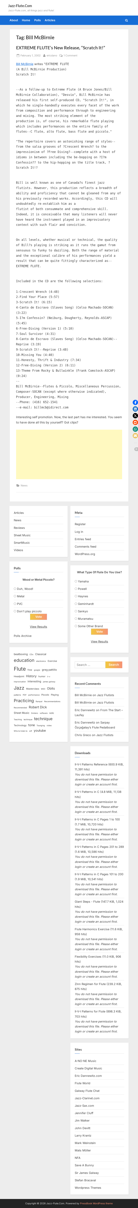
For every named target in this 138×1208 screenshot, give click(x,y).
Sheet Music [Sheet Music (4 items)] (21, 713)
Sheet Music (22, 535)
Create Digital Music (88, 1068)
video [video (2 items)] (49, 725)
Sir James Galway (87, 1173)
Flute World (82, 1083)
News (24, 485)
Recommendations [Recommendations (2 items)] (52, 702)
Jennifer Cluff (84, 1113)
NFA (77, 1158)
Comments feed (85, 546)
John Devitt (82, 1128)
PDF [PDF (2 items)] (25, 695)
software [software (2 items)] (44, 713)
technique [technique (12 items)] (43, 718)
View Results (38, 626)
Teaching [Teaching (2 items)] (18, 720)
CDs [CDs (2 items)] (31, 654)
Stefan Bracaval (85, 1180)
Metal (20, 596)
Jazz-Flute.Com (20, 6)
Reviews (19, 528)
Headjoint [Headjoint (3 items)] (19, 676)
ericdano (52, 55)
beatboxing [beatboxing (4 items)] (21, 654)
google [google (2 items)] (37, 670)
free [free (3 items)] (30, 669)
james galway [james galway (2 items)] (49, 682)
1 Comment (70, 55)
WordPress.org (85, 554)
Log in (79, 531)
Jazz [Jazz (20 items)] (19, 688)
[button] (135, 402)
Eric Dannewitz (85, 710)
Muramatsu (85, 618)
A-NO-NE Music (85, 1061)
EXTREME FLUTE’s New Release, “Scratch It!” (60, 47)
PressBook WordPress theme (96, 1203)
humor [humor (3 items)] (41, 676)
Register (80, 524)
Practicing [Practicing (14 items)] (24, 700)
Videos (18, 550)
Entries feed (83, 539)
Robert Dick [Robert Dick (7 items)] (38, 707)
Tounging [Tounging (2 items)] (41, 725)
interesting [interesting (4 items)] (34, 681)
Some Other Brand (90, 626)
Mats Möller (83, 1150)
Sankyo (83, 611)
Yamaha (83, 581)
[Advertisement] (69, 454)
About (14, 20)
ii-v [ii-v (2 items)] (48, 677)
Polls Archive (22, 636)
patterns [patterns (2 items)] (17, 695)
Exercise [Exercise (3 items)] (52, 661)
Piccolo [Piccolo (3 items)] (45, 694)
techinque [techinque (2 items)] (28, 720)
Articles (50, 20)
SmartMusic (22, 542)
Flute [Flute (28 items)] (20, 669)
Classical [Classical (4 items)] (40, 654)
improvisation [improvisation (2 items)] (20, 682)
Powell (82, 589)
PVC (20, 604)
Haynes (83, 596)
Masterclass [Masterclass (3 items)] (32, 688)
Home (26, 20)
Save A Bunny (84, 1165)
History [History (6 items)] (31, 676)
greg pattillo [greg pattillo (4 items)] (49, 669)
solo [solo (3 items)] (51, 713)
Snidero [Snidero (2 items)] (34, 713)
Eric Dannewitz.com (88, 1076)
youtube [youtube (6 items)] (40, 730)
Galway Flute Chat (87, 1091)
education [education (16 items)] (24, 660)
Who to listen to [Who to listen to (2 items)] (20, 731)
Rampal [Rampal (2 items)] (39, 702)
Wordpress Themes (88, 1187)
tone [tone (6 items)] (31, 725)
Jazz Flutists (105, 695)
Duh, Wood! (25, 589)
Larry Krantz (83, 1135)
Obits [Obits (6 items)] (51, 688)
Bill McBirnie (24, 64)
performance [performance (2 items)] (34, 695)
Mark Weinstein (85, 1143)
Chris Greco (83, 735)
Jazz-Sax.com (84, 1105)
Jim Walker (82, 1120)
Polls (37, 20)
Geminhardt (86, 604)
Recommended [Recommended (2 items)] (20, 708)
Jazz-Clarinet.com (87, 1098)
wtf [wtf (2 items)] (30, 731)
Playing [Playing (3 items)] (55, 694)
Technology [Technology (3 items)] (20, 725)
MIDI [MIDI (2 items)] (43, 689)
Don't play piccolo (29, 611)
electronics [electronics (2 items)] (41, 661)
